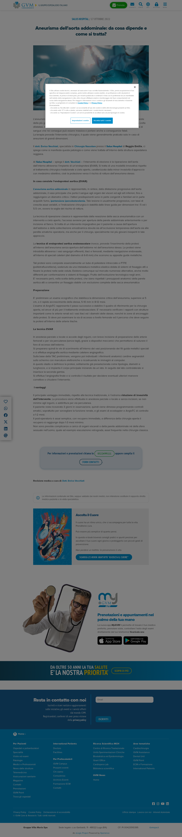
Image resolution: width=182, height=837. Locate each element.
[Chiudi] (135, 87)
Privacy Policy (97, 103)
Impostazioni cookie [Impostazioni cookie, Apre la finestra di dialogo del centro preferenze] (80, 121)
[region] (92, 106)
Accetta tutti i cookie (102, 121)
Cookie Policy (83, 103)
